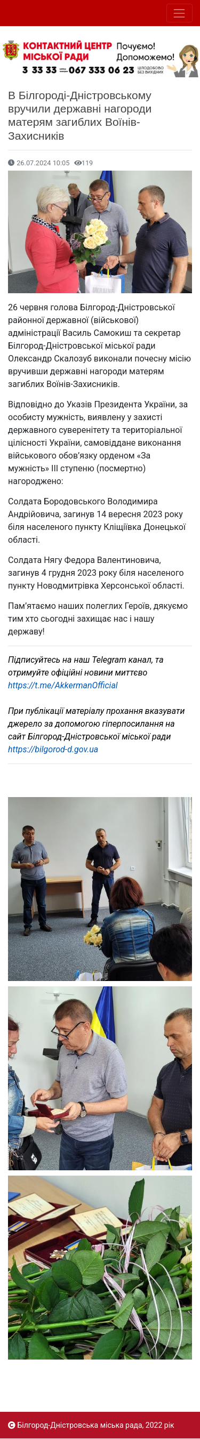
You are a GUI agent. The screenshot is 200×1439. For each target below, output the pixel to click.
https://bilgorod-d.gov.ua (53, 749)
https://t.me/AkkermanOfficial (63, 685)
